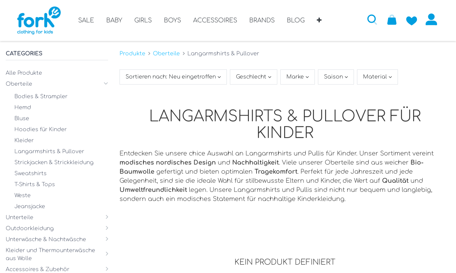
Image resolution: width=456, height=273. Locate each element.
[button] (319, 23)
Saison (334, 77)
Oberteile (166, 53)
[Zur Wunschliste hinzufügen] (411, 19)
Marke (295, 77)
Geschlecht (252, 77)
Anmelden (431, 19)
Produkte (132, 53)
